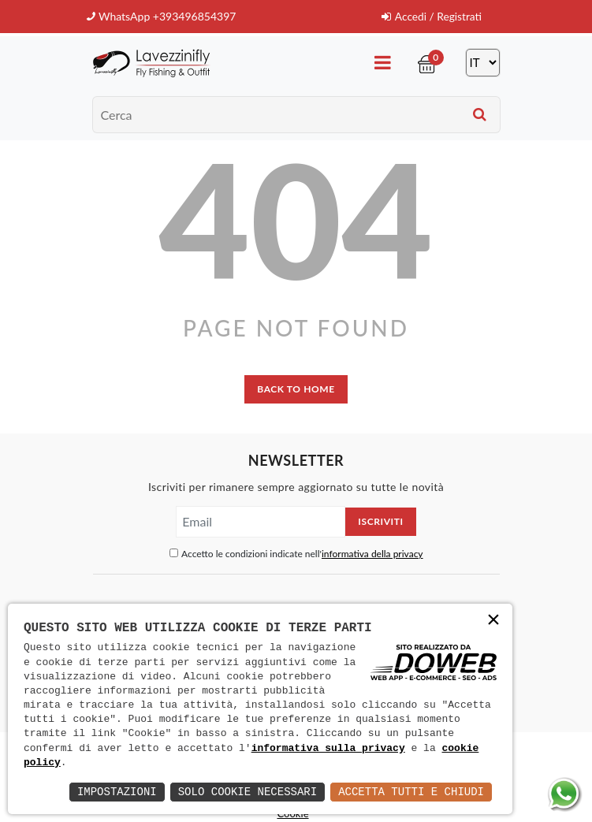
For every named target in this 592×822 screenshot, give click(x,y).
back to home (295, 388)
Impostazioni (117, 791)
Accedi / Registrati (431, 16)
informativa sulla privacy (328, 749)
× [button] (493, 621)
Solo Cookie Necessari (247, 791)
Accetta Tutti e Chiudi (411, 791)
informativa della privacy (372, 554)
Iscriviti (380, 521)
